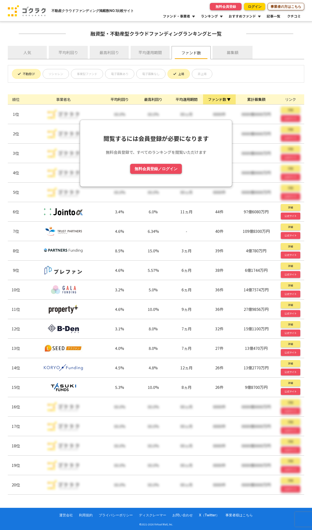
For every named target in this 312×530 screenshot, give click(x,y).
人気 (27, 52)
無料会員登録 (215, 6)
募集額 (232, 52)
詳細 (290, 207)
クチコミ (294, 16)
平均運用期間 (150, 52)
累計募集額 (256, 99)
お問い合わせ (182, 515)
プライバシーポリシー (116, 515)
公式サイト (290, 216)
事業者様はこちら (239, 515)
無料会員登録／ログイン (156, 169)
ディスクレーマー (152, 515)
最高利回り (109, 52)
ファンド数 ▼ (219, 99)
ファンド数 (191, 53)
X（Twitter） (209, 515)
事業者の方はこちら (286, 6)
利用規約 (86, 515)
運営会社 (66, 515)
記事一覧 (273, 16)
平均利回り (68, 52)
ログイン (249, 6)
